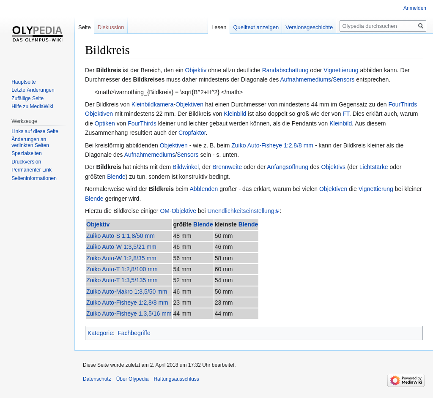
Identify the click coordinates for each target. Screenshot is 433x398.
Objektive (184, 210)
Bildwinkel (186, 167)
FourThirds (402, 104)
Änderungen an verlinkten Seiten (30, 142)
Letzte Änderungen (32, 90)
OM (165, 210)
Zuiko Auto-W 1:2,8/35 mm (121, 258)
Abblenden (203, 188)
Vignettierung (340, 70)
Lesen (218, 27)
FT (346, 113)
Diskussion (111, 27)
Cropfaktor (192, 132)
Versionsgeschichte (309, 27)
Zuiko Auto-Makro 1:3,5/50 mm (126, 291)
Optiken (105, 123)
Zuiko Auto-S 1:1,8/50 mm (120, 235)
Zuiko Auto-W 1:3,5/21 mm (121, 246)
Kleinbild (235, 113)
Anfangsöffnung (287, 167)
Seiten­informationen (34, 178)
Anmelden (414, 8)
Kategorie (100, 333)
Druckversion (26, 162)
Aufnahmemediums (305, 79)
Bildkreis (108, 70)
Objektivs (333, 167)
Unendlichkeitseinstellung (240, 210)
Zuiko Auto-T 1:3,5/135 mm (122, 280)
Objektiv (196, 70)
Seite (84, 27)
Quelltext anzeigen (256, 27)
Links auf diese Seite (34, 131)
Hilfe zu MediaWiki (32, 106)
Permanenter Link (31, 170)
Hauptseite (23, 82)
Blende (116, 176)
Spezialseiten (26, 153)
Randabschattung (285, 70)
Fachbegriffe (134, 333)
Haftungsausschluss (176, 379)
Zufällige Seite (27, 98)
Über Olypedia (132, 379)
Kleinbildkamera (153, 104)
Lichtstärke (373, 167)
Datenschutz (97, 379)
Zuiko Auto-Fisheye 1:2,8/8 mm (272, 145)
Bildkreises (149, 79)
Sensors (343, 79)
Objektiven (189, 104)
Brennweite (227, 167)
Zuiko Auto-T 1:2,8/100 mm (122, 269)
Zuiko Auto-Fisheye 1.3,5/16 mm (129, 313)
